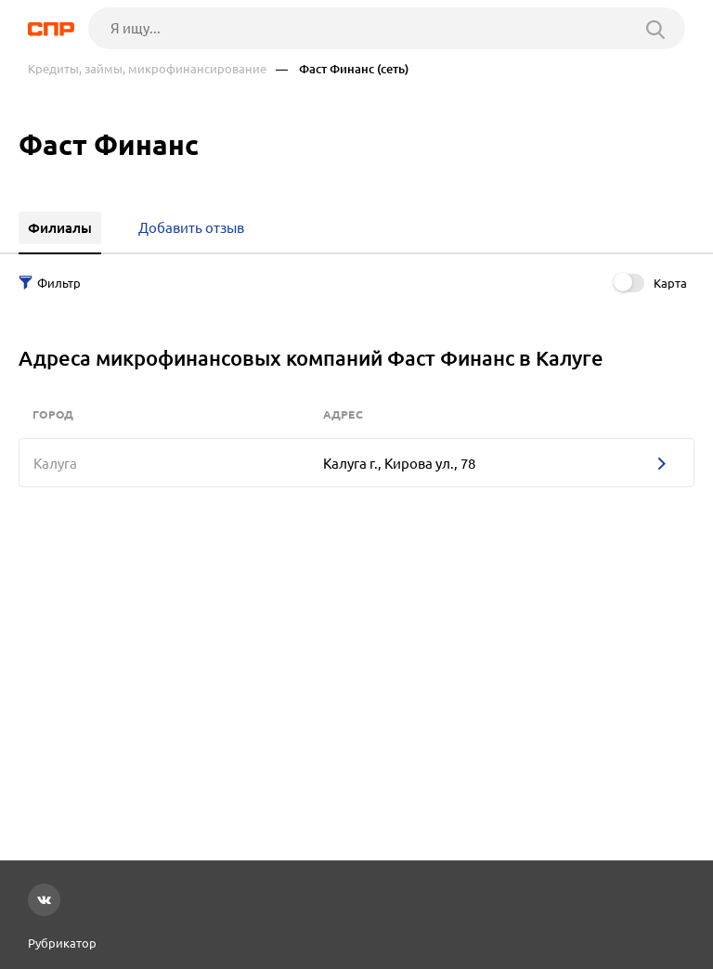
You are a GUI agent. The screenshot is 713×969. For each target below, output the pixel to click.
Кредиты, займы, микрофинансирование (147, 69)
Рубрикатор (62, 943)
